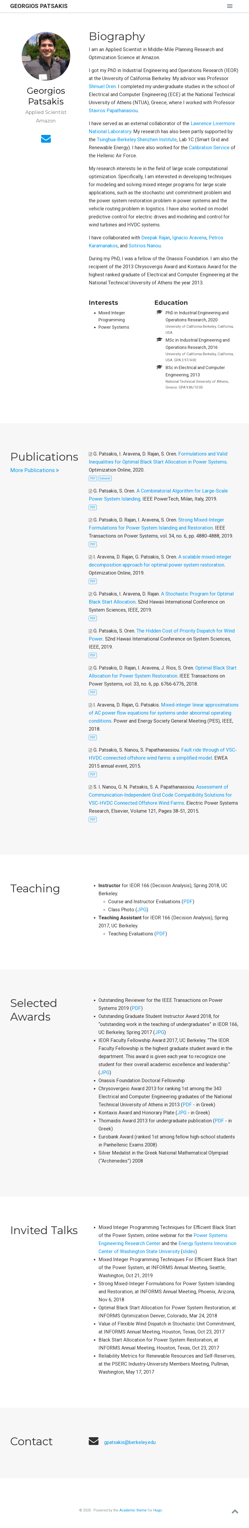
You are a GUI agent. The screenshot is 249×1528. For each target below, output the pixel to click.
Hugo (157, 1510)
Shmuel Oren (102, 86)
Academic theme (133, 1510)
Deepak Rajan (155, 238)
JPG (141, 910)
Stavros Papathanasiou (113, 110)
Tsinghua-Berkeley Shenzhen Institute (137, 139)
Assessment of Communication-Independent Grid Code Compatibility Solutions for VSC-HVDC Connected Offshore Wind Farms (160, 795)
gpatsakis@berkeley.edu (130, 1442)
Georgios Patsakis (39, 6)
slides (189, 1251)
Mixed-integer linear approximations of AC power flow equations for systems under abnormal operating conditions (164, 713)
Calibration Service (209, 147)
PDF (92, 478)
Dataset (104, 478)
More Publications (34, 470)
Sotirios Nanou (145, 246)
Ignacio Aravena (189, 238)
